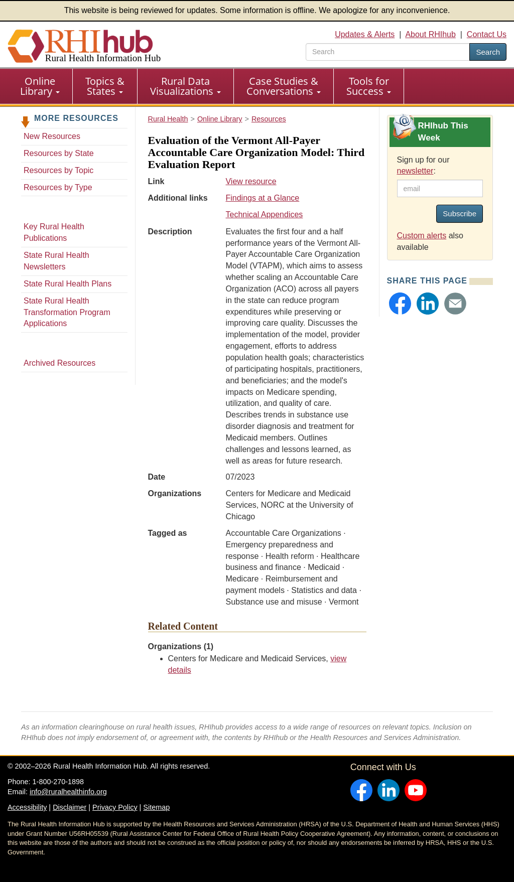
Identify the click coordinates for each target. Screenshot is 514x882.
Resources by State (59, 153)
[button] (400, 303)
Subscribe (459, 213)
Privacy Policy (115, 807)
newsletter (415, 171)
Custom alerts (422, 235)
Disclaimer (69, 807)
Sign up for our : (423, 166)
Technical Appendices (264, 214)
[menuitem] (40, 86)
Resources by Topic (58, 170)
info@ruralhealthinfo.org (68, 792)
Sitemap (156, 807)
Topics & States (104, 86)
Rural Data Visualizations (185, 86)
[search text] (388, 52)
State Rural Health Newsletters (56, 261)
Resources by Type (58, 187)
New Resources (52, 136)
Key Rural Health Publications (54, 232)
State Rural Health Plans (67, 283)
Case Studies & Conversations (283, 86)
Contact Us (486, 34)
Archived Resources (59, 363)
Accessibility (27, 807)
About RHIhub (430, 34)
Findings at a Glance (262, 198)
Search (488, 52)
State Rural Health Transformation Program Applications (67, 312)
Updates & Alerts (365, 34)
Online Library (40, 86)
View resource (250, 181)
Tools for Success (368, 86)
